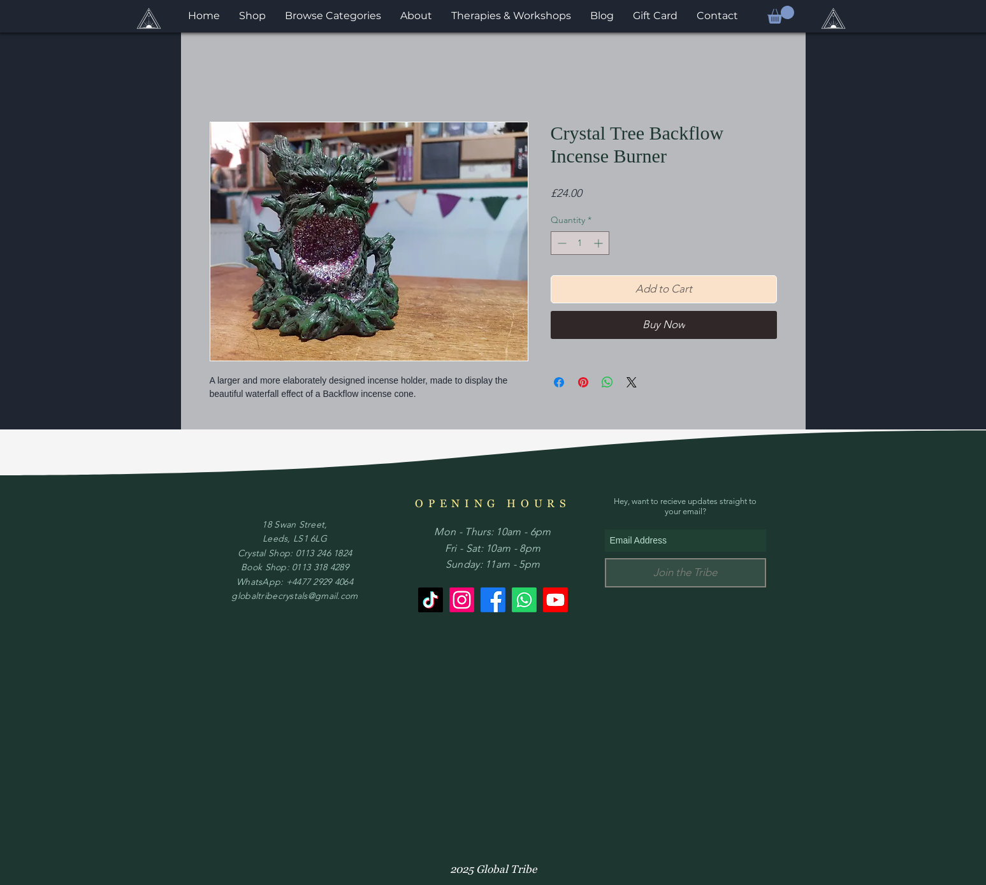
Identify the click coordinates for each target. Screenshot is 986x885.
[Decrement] (561, 243)
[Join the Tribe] (685, 572)
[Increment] (599, 243)
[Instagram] (461, 599)
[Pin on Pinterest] (583, 382)
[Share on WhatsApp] (607, 382)
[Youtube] (555, 599)
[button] (780, 15)
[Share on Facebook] (559, 382)
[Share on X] (631, 382)
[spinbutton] (580, 243)
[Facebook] (493, 599)
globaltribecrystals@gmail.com (294, 595)
